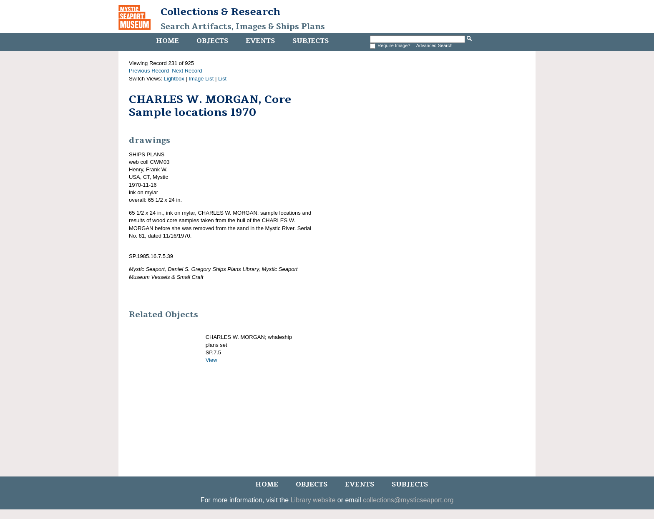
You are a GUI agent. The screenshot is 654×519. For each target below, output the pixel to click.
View (211, 360)
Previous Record (149, 71)
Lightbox (174, 78)
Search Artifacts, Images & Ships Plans (243, 26)
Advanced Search (434, 45)
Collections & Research (220, 11)
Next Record (187, 71)
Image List (201, 78)
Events (260, 40)
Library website (313, 500)
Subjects (310, 40)
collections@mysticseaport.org (408, 500)
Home (167, 40)
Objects (212, 40)
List (222, 78)
